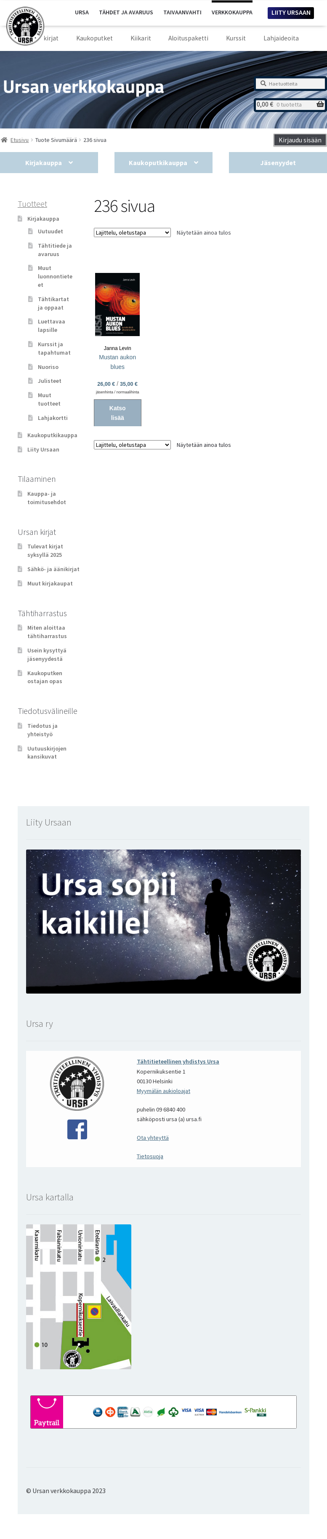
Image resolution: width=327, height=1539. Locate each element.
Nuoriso (48, 367)
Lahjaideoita (281, 38)
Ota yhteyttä (153, 1137)
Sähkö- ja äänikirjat (53, 569)
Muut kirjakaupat (50, 583)
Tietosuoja (150, 1156)
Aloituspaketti (188, 38)
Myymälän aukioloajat (163, 1091)
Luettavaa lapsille (51, 326)
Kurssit (236, 38)
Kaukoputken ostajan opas (44, 677)
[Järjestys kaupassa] (132, 232)
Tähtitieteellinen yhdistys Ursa (178, 1061)
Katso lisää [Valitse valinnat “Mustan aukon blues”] (117, 413)
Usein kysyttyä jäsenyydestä (46, 655)
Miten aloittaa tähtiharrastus (47, 632)
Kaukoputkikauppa (158, 162)
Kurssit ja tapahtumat (54, 348)
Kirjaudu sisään (300, 140)
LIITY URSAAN (291, 12)
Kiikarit (140, 38)
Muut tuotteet (49, 399)
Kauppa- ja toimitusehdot (46, 498)
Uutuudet (50, 231)
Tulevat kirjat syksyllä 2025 (45, 550)
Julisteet (49, 381)
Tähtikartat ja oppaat (53, 303)
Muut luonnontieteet (55, 276)
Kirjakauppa (43, 162)
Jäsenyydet (278, 162)
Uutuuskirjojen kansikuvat (46, 753)
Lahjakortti (53, 418)
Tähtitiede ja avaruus (55, 250)
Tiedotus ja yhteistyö (42, 730)
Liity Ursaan (43, 449)
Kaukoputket (94, 38)
